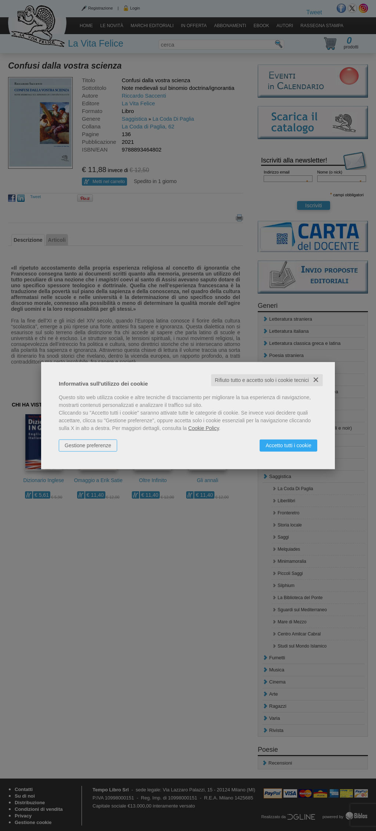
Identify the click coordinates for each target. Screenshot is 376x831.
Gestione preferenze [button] (88, 445)
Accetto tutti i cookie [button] (288, 445)
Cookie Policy (203, 428)
